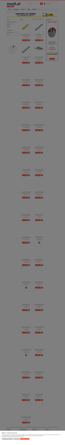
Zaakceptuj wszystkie (25, 438)
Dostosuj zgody (16, 438)
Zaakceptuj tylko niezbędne (7, 438)
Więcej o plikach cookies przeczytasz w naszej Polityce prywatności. (12, 436)
